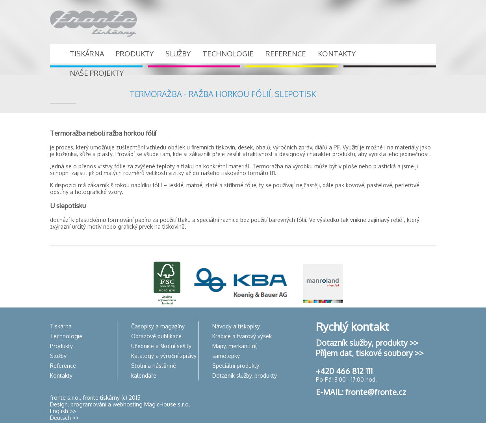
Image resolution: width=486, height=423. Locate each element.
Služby (58, 355)
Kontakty (61, 375)
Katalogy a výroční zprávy (164, 355)
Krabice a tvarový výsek (242, 336)
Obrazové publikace (156, 336)
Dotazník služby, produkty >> (367, 342)
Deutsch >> (64, 417)
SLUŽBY (178, 53)
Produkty (61, 346)
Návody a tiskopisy (236, 326)
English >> (63, 411)
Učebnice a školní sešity (161, 346)
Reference (63, 365)
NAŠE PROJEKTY (97, 73)
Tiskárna (61, 326)
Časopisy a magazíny (158, 326)
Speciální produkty (235, 365)
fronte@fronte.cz (375, 392)
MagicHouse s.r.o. (167, 404)
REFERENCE (285, 53)
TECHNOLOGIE (228, 53)
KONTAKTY (337, 53)
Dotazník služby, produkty (244, 375)
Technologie (66, 336)
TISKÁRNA (87, 53)
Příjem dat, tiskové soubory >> (369, 353)
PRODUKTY (135, 53)
